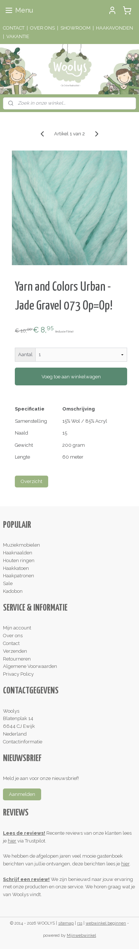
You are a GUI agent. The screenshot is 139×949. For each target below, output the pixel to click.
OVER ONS (42, 28)
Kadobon (13, 591)
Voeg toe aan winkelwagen (71, 376)
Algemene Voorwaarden (30, 666)
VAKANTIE (17, 36)
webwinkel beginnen (106, 923)
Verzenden (15, 651)
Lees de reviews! (24, 833)
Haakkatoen (16, 568)
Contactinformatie (22, 741)
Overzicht (31, 481)
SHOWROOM (75, 28)
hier (12, 841)
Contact (11, 643)
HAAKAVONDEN (114, 28)
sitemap (66, 923)
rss (79, 923)
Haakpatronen (18, 575)
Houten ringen (18, 560)
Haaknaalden (17, 552)
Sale (8, 583)
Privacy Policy (18, 674)
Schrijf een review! (26, 879)
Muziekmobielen (21, 545)
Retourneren (17, 659)
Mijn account (17, 628)
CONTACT (13, 28)
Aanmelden (22, 794)
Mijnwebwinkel (81, 935)
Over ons (13, 635)
